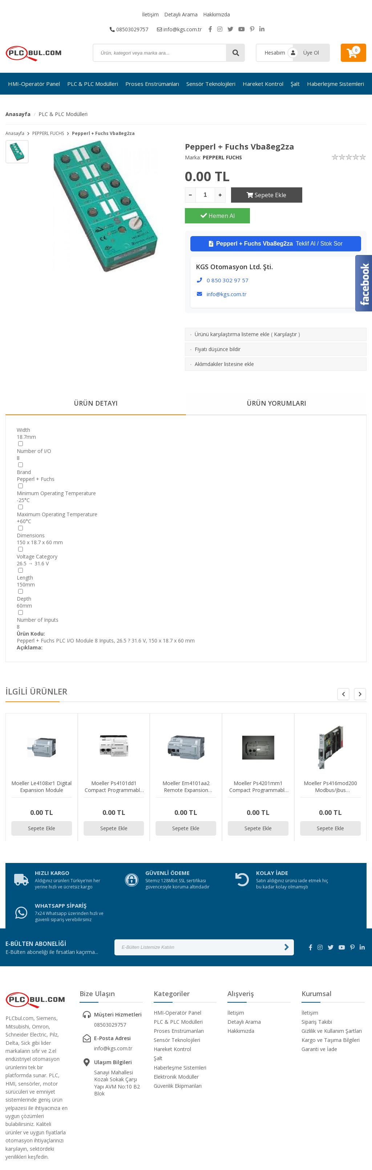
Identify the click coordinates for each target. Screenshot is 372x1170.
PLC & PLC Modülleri (92, 83)
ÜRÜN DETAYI (95, 382)
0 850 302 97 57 (227, 259)
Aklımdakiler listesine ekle (224, 343)
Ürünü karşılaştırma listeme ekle (232, 313)
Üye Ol (311, 52)
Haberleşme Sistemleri (335, 83)
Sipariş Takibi (317, 974)
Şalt (295, 83)
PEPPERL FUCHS (48, 133)
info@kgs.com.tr (179, 28)
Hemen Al (334, 195)
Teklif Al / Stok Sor (276, 223)
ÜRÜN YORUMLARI (276, 382)
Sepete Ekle (263, 195)
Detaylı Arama (181, 14)
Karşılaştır (285, 313)
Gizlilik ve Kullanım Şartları (332, 984)
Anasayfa (18, 114)
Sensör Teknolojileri (210, 83)
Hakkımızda (216, 14)
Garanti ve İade (319, 1002)
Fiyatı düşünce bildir (217, 328)
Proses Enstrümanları (152, 83)
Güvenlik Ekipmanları (178, 1039)
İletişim (150, 14)
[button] (360, 673)
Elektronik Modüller (176, 1029)
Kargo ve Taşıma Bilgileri (331, 993)
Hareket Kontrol (263, 83)
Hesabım (274, 52)
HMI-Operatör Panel (34, 83)
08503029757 (129, 28)
